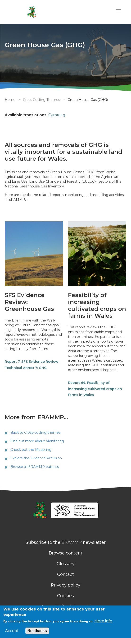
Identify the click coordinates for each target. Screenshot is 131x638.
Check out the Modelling (30, 449)
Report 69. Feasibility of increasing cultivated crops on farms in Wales (95, 389)
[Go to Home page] (32, 12)
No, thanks (37, 631)
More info (103, 621)
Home (10, 100)
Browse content (65, 553)
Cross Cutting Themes (41, 100)
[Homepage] (65, 511)
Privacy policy (65, 585)
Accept (12, 631)
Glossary (66, 563)
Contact (65, 574)
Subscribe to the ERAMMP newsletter (66, 542)
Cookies (65, 595)
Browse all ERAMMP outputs (34, 467)
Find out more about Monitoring (37, 441)
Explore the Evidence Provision (36, 458)
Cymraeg (56, 115)
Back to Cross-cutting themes (35, 432)
